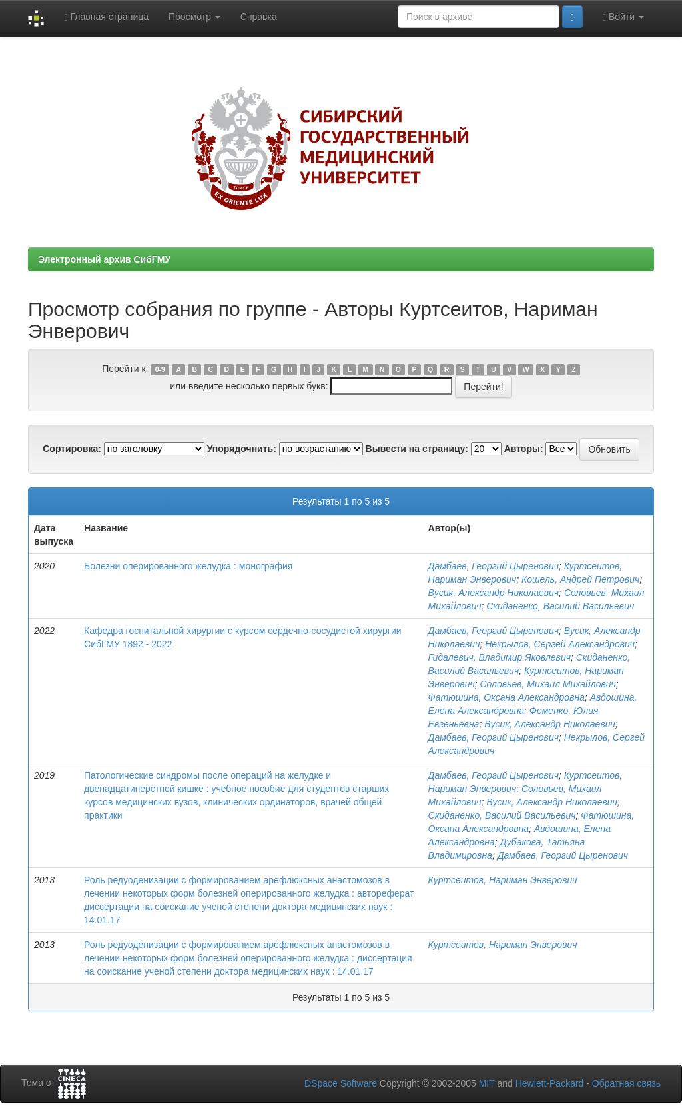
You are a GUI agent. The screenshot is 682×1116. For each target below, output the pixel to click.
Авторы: (523, 448)
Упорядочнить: (241, 448)
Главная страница (106, 17)
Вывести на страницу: (417, 448)
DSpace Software (340, 1083)
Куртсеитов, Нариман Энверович (502, 880)
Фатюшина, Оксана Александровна (506, 697)
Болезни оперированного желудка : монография (188, 566)
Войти (623, 17)
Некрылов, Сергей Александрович (560, 644)
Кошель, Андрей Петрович (580, 579)
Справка (258, 16)
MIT (487, 1083)
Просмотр (194, 16)
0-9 (160, 369)
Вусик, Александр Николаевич (493, 592)
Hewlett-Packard (549, 1083)
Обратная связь (626, 1083)
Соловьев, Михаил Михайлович (547, 684)
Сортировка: (72, 448)
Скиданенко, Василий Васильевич (560, 606)
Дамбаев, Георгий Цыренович (493, 566)
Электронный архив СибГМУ (104, 259)
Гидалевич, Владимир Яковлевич (499, 657)
